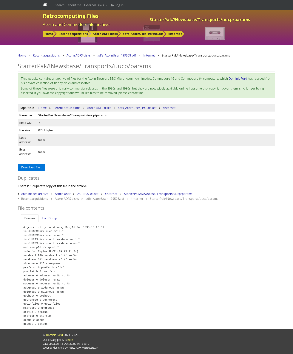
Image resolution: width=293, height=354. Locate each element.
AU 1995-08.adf (87, 194)
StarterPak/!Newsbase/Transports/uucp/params (158, 194)
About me (74, 5)
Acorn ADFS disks (105, 34)
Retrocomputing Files (70, 15)
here (70, 340)
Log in (117, 5)
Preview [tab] (29, 218)
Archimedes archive (34, 194)
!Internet (175, 34)
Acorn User (63, 194)
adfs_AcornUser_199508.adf (143, 34)
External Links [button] (94, 5)
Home (49, 34)
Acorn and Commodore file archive (76, 24)
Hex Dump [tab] (49, 218)
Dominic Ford (238, 78)
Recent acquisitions (73, 34)
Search (59, 5)
